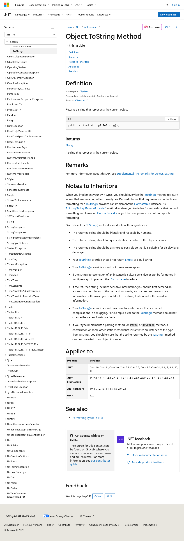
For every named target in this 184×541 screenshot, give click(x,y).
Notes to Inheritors (78, 61)
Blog (49, 524)
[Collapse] (52, 27)
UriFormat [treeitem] (12, 461)
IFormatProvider (107, 213)
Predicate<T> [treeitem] (14, 104)
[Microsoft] (6, 5)
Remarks (73, 57)
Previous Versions (32, 524)
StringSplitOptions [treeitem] (17, 243)
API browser (90, 27)
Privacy (78, 524)
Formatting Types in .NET (87, 417)
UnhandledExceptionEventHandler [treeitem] (26, 434)
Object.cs (80, 100)
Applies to (73, 66)
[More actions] (176, 27)
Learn (69, 27)
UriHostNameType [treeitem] (17, 472)
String (69, 145)
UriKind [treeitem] (11, 477)
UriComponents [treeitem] (16, 450)
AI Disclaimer (11, 524)
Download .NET (169, 14)
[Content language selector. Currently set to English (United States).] (20, 516)
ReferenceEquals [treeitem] (22, 46)
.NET (77, 27)
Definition (73, 52)
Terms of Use (131, 524)
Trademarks (149, 524)
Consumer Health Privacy (103, 524)
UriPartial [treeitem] (12, 488)
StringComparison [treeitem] (17, 232)
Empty (129, 259)
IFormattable (142, 204)
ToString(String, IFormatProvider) (86, 208)
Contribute (64, 524)
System (84, 91)
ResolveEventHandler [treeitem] (18, 152)
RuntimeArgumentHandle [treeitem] (21, 157)
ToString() (150, 194)
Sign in (176, 4)
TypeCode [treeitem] (12, 370)
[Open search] (167, 5)
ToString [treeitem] (17, 51)
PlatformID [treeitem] (13, 93)
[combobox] (30, 34)
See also (72, 71)
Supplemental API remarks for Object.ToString (145, 173)
